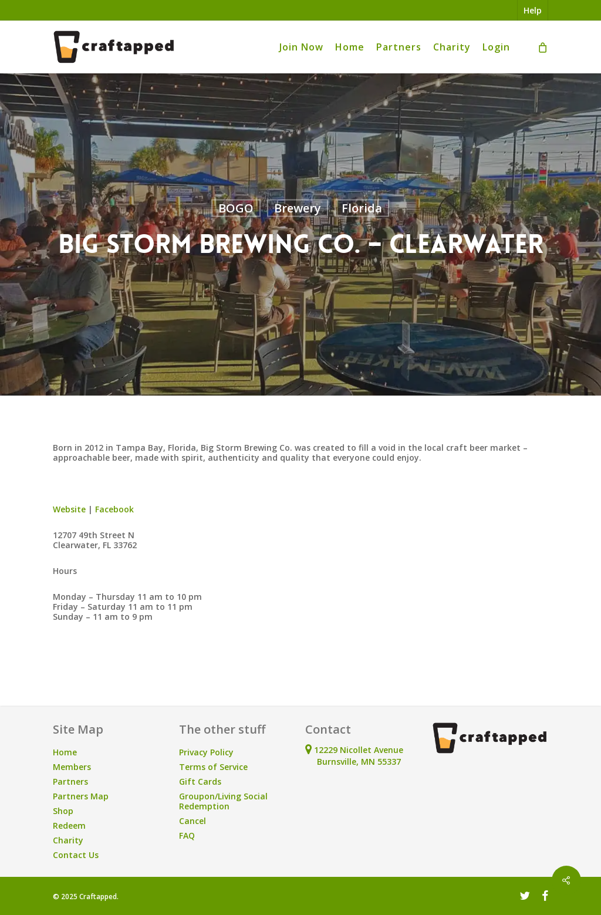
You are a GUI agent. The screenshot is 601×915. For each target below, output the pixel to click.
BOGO (236, 208)
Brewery (297, 208)
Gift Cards (200, 781)
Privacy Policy (206, 752)
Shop (63, 811)
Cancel (192, 821)
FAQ (187, 835)
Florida (362, 208)
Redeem (69, 825)
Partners (70, 781)
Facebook (115, 509)
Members (72, 767)
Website (69, 509)
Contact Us (76, 855)
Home (65, 752)
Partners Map (81, 796)
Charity (68, 840)
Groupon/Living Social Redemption (223, 801)
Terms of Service (213, 767)
